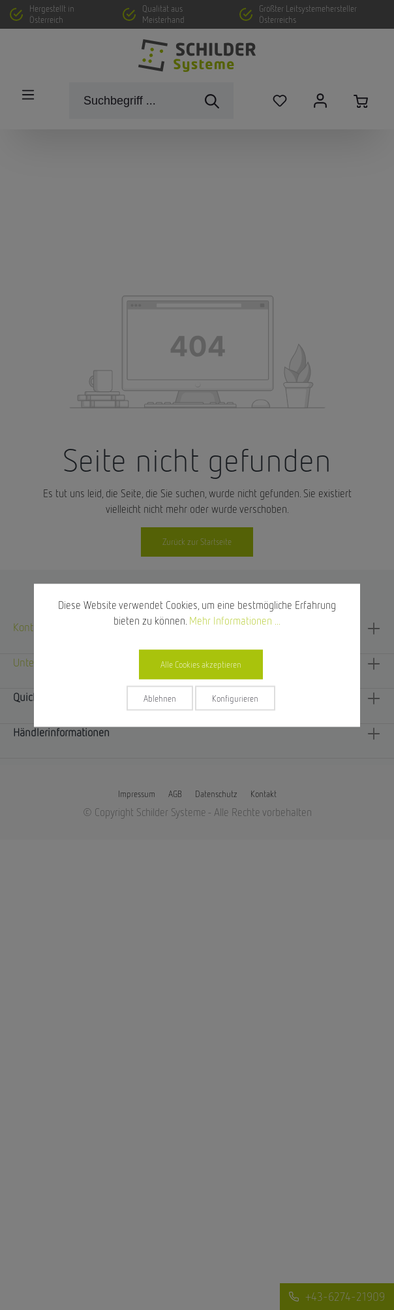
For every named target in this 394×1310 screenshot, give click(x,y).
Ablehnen (160, 698)
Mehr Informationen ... (234, 620)
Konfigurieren (235, 698)
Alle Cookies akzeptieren (200, 664)
